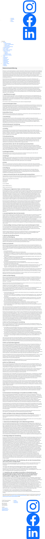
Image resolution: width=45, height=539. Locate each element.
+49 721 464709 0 (5, 508)
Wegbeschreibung (5, 510)
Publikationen (5, 62)
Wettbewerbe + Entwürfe (7, 55)
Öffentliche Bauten (6, 47)
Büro (12, 20)
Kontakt (12, 21)
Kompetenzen (5, 57)
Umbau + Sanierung (6, 50)
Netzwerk (4, 64)
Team (4, 56)
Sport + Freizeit (5, 48)
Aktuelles (12, 18)
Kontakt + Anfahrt (6, 63)
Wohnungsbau (7, 45)
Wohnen (4, 42)
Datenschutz (16, 502)
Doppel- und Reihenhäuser (9, 44)
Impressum (5, 65)
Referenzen (5, 58)
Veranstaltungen (6, 61)
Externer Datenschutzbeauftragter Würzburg (19, 495)
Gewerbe (6, 52)
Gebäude (13, 19)
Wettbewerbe (5, 60)
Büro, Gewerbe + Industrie (7, 49)
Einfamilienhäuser (8, 43)
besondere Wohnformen (9, 46)
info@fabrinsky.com (5, 509)
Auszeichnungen (6, 59)
